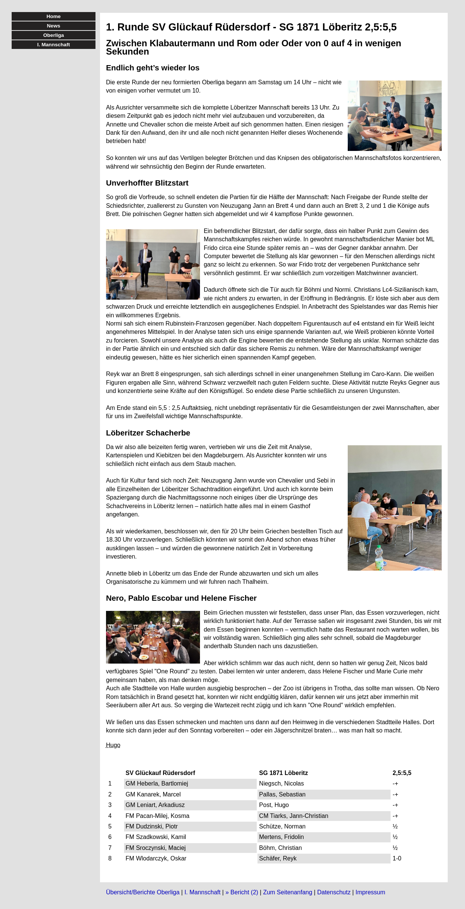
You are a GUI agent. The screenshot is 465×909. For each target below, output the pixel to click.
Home (54, 16)
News (54, 26)
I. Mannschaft (203, 892)
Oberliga (53, 35)
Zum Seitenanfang (287, 892)
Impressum (370, 892)
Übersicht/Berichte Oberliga (143, 892)
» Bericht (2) (242, 892)
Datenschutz (334, 892)
